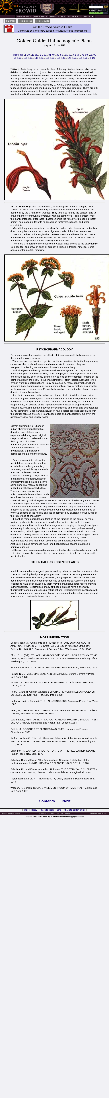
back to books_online (51, 810)
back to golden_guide (75, 810)
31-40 (51, 54)
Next (66, 801)
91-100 (17, 58)
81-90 (93, 54)
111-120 (38, 58)
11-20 (35, 54)
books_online (26, 21)
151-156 (82, 58)
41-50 (60, 54)
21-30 (43, 54)
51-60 (68, 54)
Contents (18, 54)
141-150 (71, 58)
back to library (30, 810)
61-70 (76, 54)
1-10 (27, 54)
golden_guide (42, 21)
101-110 (27, 58)
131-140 (60, 58)
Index (92, 58)
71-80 (85, 54)
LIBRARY (10, 21)
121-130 (49, 58)
